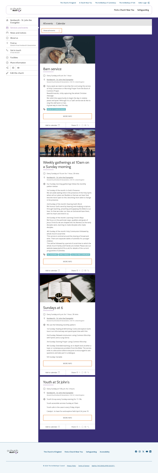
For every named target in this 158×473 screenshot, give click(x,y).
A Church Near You (85, 3)
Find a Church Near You (124, 10)
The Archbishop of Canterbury (105, 3)
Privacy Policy (71, 466)
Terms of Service (83, 466)
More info (67, 116)
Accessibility (105, 452)
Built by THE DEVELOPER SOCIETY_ (103, 466)
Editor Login (144, 3)
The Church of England (68, 3)
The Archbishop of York (127, 3)
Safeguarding (143, 10)
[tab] (53, 125)
